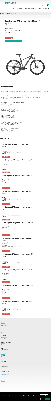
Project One (41, 8)
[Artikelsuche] (43, 6)
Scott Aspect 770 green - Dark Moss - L (17, 176)
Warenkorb (27, 8)
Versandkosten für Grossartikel (20, 30)
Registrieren (3, 365)
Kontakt (2, 344)
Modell (2, 16)
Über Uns (47, 8)
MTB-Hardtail (13, 13)
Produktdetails (8, 16)
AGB (2, 348)
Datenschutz (3, 347)
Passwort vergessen (4, 366)
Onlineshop (20, 8)
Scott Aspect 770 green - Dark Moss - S (17, 160)
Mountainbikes (7, 13)
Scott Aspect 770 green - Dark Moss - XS (17, 144)
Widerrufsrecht (3, 359)
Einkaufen (34, 8)
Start (14, 8)
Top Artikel (3, 356)
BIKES (3, 13)
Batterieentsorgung (4, 349)
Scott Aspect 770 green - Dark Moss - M (22, 21)
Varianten (15, 16)
